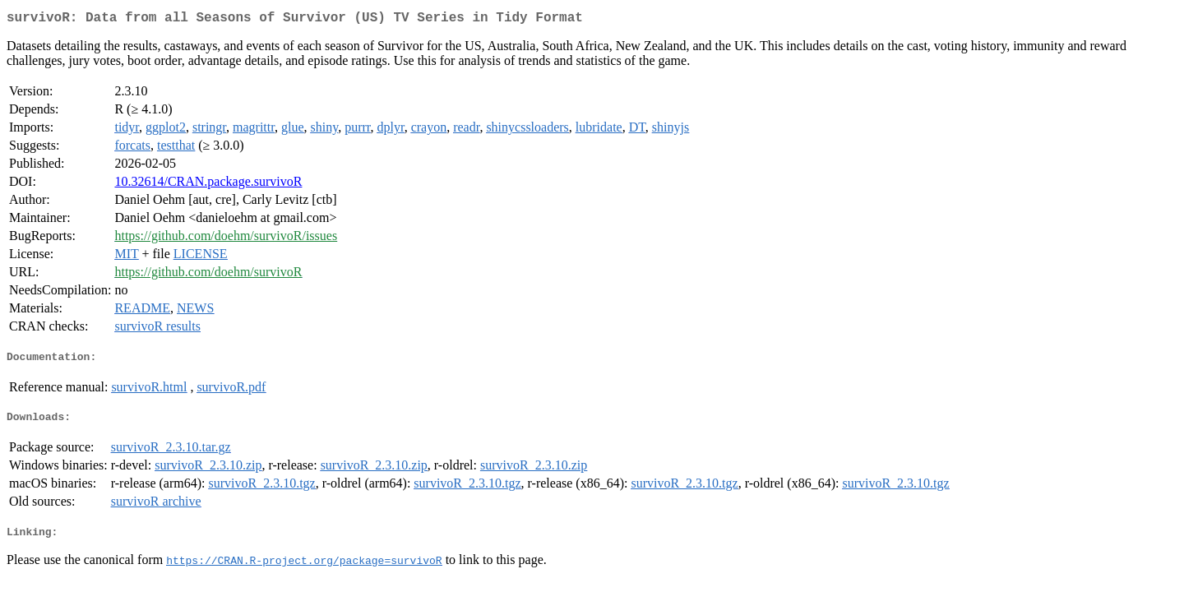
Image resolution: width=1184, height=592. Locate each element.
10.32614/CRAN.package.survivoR (208, 185)
